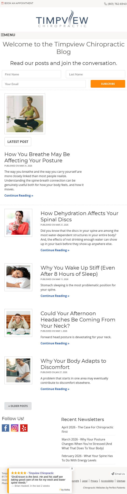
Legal (85, 480)
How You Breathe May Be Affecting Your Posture (37, 157)
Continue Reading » (18, 195)
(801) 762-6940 (117, 4)
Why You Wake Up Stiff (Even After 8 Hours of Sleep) (78, 271)
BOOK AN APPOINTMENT (17, 3)
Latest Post (17, 141)
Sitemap (121, 480)
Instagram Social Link (14, 428)
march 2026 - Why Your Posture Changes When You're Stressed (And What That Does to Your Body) (87, 443)
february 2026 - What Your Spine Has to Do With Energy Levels (87, 458)
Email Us (118, 473)
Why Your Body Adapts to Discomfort (73, 364)
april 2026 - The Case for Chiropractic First (87, 429)
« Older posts (18, 406)
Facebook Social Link (5, 428)
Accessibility (107, 480)
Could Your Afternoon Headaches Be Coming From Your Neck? (78, 320)
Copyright (74, 480)
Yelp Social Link (24, 428)
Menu (8, 35)
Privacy (94, 480)
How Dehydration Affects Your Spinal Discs (79, 216)
